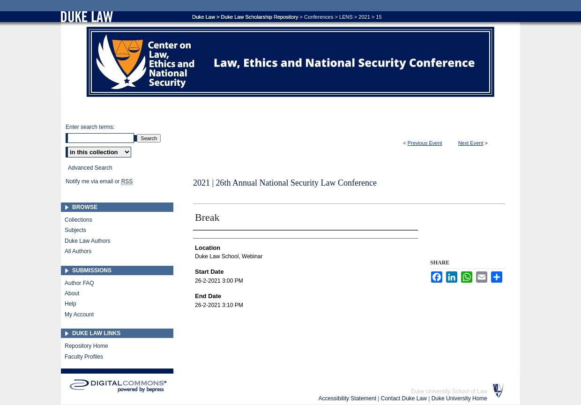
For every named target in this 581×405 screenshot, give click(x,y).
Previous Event (425, 143)
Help (70, 303)
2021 (364, 17)
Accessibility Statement (348, 398)
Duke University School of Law (449, 391)
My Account (79, 314)
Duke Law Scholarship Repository (259, 17)
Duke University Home (459, 398)
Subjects (75, 230)
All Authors (78, 251)
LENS (346, 17)
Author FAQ (79, 283)
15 (378, 17)
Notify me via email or (99, 181)
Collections (78, 220)
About (72, 293)
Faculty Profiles (84, 356)
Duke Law (203, 17)
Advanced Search (90, 168)
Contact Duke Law (404, 398)
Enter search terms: (90, 127)
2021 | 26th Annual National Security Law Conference (285, 183)
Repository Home (86, 346)
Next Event (471, 143)
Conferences (318, 17)
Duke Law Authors (87, 241)
